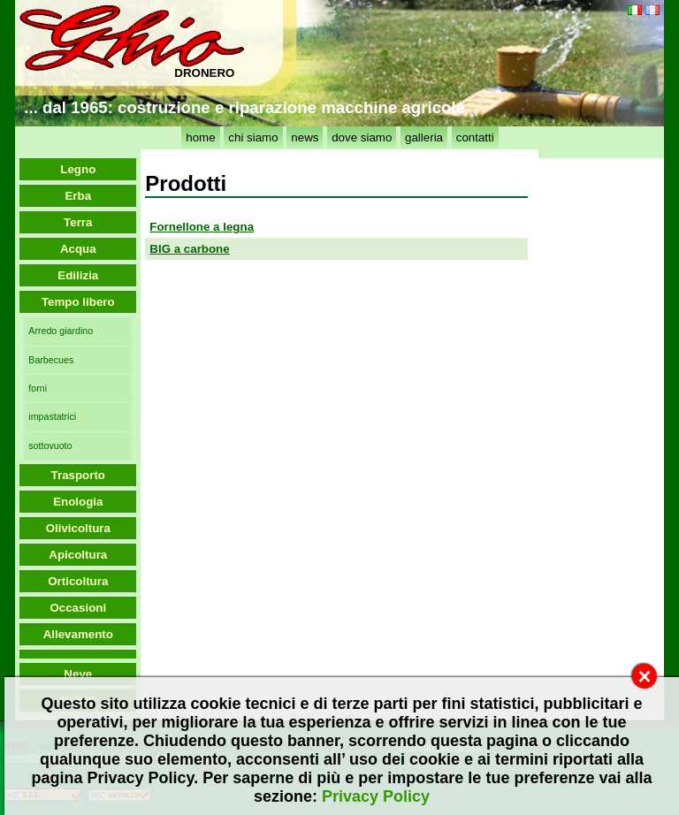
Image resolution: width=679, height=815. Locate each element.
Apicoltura (78, 554)
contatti (475, 137)
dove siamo (362, 137)
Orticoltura (78, 581)
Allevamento (78, 634)
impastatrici (52, 416)
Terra (78, 222)
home (200, 137)
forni (37, 388)
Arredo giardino (60, 330)
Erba (78, 195)
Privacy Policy (376, 796)
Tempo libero (78, 301)
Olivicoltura (78, 528)
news (304, 137)
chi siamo (253, 137)
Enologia (78, 501)
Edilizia (77, 275)
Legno (77, 169)
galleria (424, 137)
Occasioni (78, 607)
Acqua (78, 248)
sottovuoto (50, 445)
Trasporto (78, 475)
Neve (78, 674)
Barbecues (50, 359)
